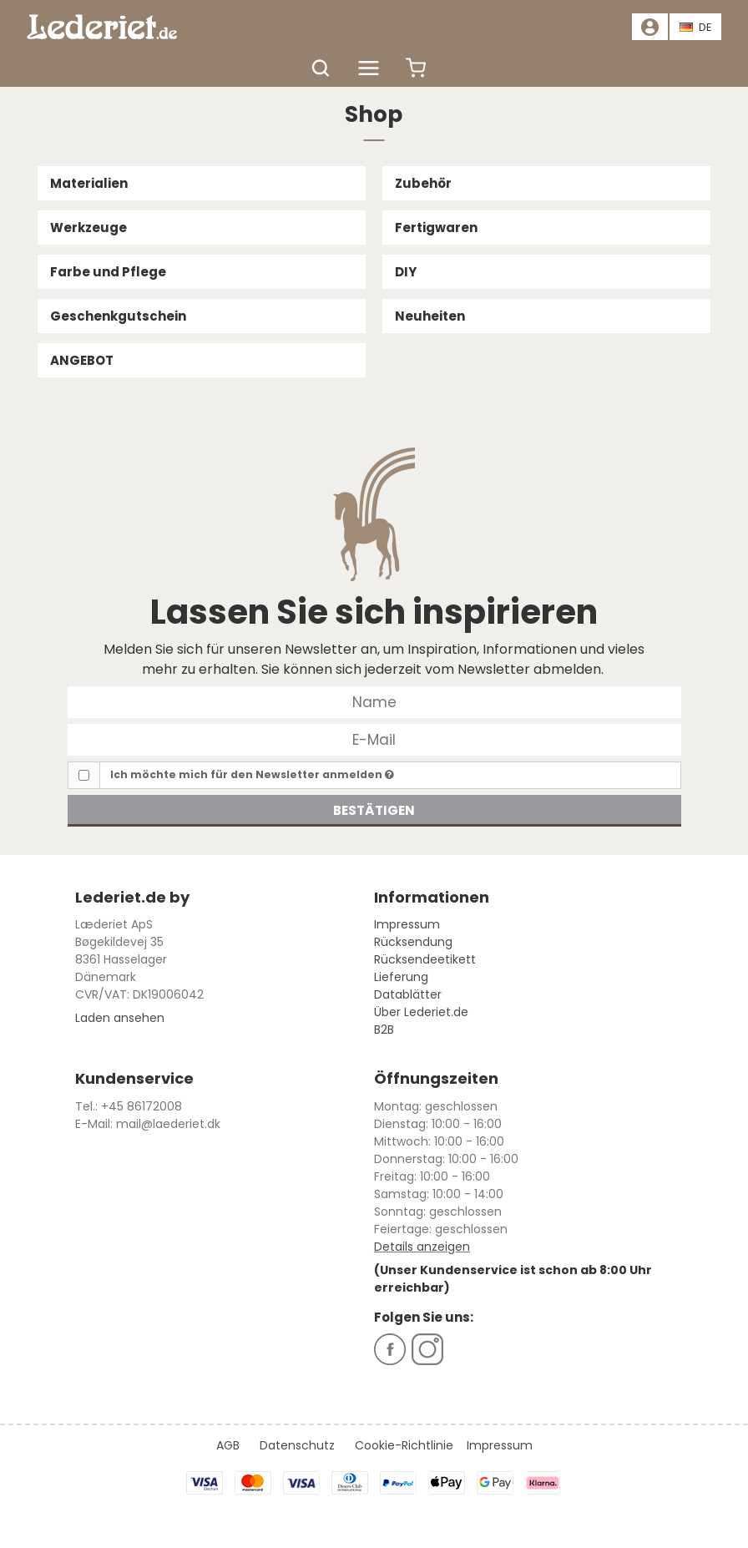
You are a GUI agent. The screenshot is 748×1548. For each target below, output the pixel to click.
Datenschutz (297, 1445)
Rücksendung (413, 941)
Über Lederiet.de (421, 1012)
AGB (228, 1445)
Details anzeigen (422, 1246)
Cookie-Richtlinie (404, 1445)
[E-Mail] (374, 739)
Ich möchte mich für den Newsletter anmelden (252, 774)
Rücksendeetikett (425, 959)
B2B (384, 1029)
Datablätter (408, 994)
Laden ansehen (119, 1017)
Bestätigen (374, 810)
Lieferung (401, 977)
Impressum (407, 924)
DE (696, 27)
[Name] (374, 701)
